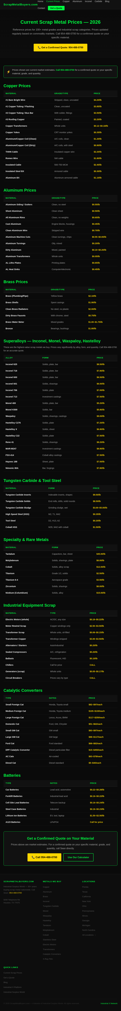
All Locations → (89, 935)
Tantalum (47, 925)
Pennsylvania (88, 911)
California (86, 896)
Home (40, 1)
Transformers (49, 949)
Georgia (85, 920)
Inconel (88, 1)
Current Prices (53, 1)
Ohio (84, 906)
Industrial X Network (109, 1003)
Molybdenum (48, 930)
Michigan (86, 925)
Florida (85, 887)
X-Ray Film (48, 959)
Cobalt (46, 935)
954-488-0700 (15, 893)
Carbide (98, 1)
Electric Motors (49, 944)
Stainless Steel (49, 940)
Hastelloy (47, 920)
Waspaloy (47, 916)
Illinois (85, 916)
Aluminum (77, 1)
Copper (66, 1)
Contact (41, 8)
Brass (45, 896)
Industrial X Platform (12, 987)
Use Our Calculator (78, 857)
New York (86, 901)
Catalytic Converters (52, 954)
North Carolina (88, 930)
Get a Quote (56, 8)
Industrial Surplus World (14, 992)
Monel (45, 911)
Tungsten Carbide (51, 906)
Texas (84, 892)
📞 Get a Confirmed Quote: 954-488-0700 (60, 47)
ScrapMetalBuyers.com (21, 4)
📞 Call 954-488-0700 (44, 857)
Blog (107, 1)
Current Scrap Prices (13, 973)
